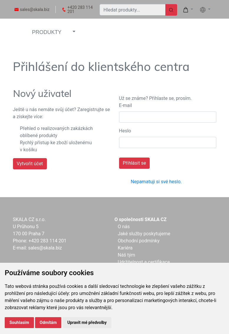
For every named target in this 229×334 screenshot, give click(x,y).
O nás (124, 226)
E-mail (125, 105)
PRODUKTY (47, 32)
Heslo (125, 131)
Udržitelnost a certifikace (144, 262)
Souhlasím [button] (19, 322)
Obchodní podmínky (138, 241)
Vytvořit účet (30, 163)
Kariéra (125, 248)
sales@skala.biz (35, 9)
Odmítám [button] (48, 322)
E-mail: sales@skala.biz (37, 248)
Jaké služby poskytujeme (144, 233)
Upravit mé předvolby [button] (86, 322)
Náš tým (126, 255)
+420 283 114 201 (80, 9)
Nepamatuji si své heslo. (156, 181)
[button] (73, 32)
